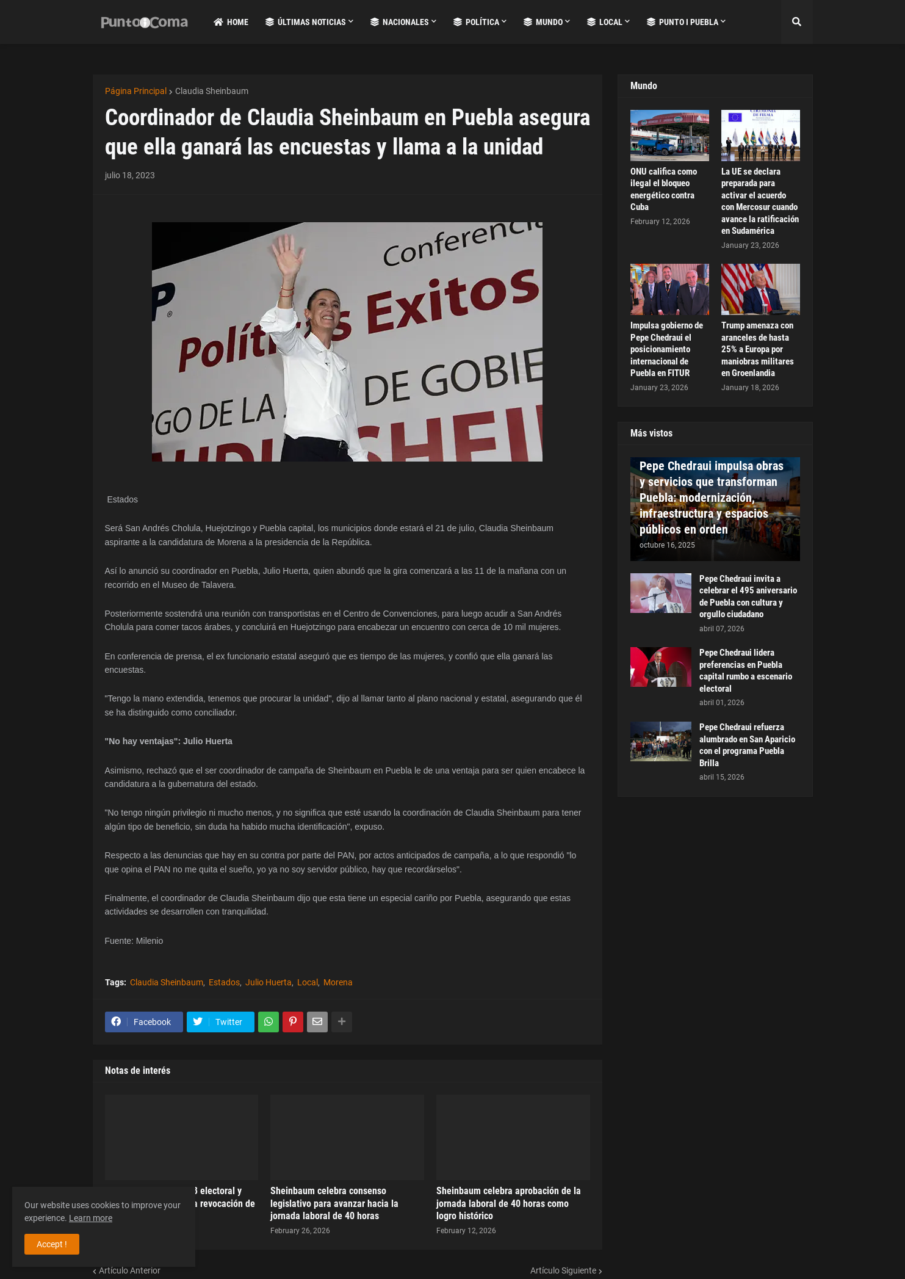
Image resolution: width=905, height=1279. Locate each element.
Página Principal (136, 91)
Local (307, 982)
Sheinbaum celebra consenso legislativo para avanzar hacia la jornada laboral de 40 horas (334, 1203)
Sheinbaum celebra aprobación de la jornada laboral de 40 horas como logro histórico (508, 1203)
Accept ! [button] (52, 1244)
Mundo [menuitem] (543, 22)
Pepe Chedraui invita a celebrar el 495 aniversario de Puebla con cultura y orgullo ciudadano (748, 596)
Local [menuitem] (604, 22)
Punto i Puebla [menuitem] (682, 22)
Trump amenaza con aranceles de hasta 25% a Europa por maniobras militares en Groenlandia (757, 349)
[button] (797, 22)
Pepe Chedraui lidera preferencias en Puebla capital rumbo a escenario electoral (745, 670)
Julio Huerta (268, 982)
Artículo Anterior (129, 1270)
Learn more (90, 1218)
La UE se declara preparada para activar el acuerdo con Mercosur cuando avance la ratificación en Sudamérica (760, 201)
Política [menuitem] (476, 22)
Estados (224, 982)
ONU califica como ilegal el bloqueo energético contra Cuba (663, 189)
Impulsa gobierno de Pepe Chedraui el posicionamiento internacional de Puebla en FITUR (666, 349)
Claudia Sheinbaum (211, 91)
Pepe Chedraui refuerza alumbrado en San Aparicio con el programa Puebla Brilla (747, 745)
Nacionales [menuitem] (399, 22)
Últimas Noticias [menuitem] (305, 22)
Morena (338, 982)
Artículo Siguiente (563, 1270)
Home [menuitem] (231, 22)
